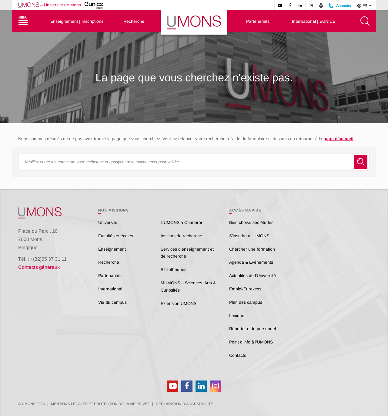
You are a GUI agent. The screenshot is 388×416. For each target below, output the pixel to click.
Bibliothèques (173, 269)
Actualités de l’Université (252, 275)
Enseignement (112, 249)
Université (107, 222)
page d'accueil (338, 138)
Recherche (133, 21)
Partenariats (257, 21)
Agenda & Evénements (251, 262)
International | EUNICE (313, 21)
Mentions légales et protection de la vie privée (100, 404)
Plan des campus (245, 302)
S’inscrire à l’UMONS (249, 235)
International (110, 288)
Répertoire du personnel (252, 328)
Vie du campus (112, 302)
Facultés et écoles (115, 235)
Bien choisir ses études (251, 222)
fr (364, 5)
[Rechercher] (365, 21)
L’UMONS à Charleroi (181, 222)
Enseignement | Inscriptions (76, 21)
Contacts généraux (39, 267)
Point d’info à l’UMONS (251, 342)
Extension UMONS (178, 303)
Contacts (237, 355)
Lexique (236, 315)
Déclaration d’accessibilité (184, 404)
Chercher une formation (252, 249)
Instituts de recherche (181, 235)
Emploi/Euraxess (245, 288)
